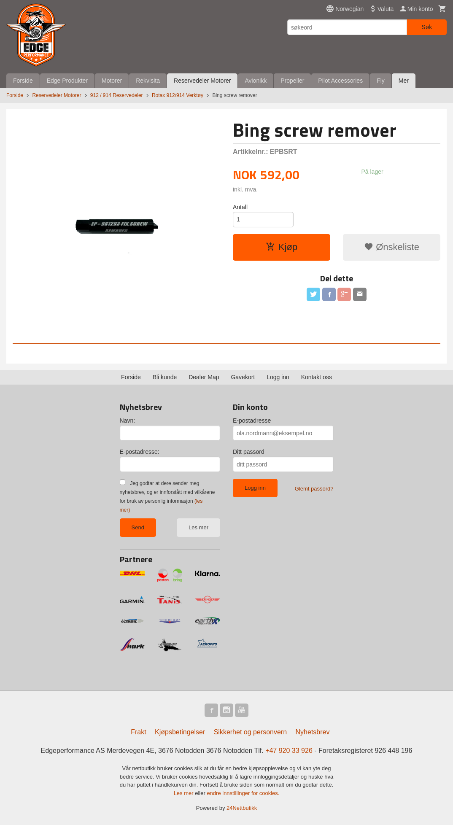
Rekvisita (148, 80)
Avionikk (256, 80)
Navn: (127, 420)
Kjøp (281, 247)
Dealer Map (204, 377)
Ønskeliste (391, 247)
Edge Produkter (67, 80)
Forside (23, 80)
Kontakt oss (316, 377)
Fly (381, 80)
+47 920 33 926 (289, 750)
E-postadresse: (139, 451)
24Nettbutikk (242, 808)
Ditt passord (248, 451)
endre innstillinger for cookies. (243, 793)
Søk (426, 27)
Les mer (198, 527)
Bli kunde (165, 377)
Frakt (138, 732)
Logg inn (278, 377)
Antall (240, 207)
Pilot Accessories (340, 80)
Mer (404, 80)
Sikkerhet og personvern (250, 732)
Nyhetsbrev (313, 732)
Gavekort (243, 377)
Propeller (292, 80)
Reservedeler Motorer (202, 80)
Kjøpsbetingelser (180, 732)
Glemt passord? (314, 488)
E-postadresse (252, 420)
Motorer (112, 80)
